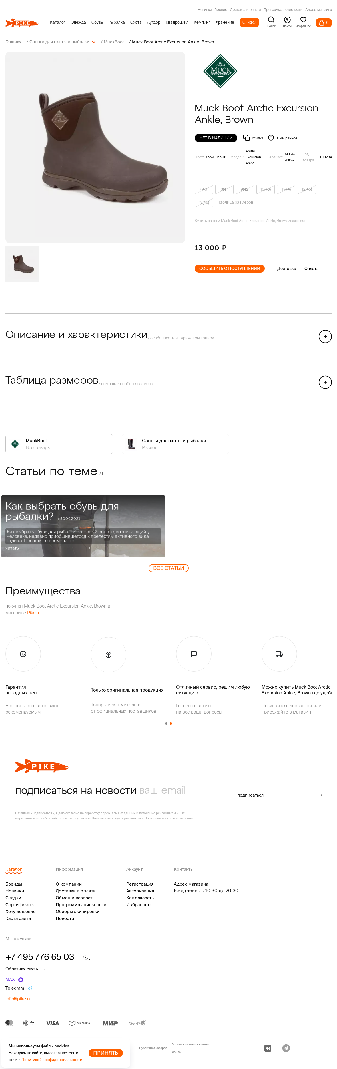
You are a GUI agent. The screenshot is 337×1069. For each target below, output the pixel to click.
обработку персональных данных (110, 812)
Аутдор (153, 22)
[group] (95, 147)
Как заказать (140, 897)
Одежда (78, 22)
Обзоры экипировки (77, 911)
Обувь (97, 22)
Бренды (221, 10)
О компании (69, 883)
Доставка (286, 268)
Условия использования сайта (190, 1047)
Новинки (205, 10)
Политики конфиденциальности (116, 818)
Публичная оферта (153, 1047)
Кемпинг (202, 22)
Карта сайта (18, 918)
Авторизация (140, 890)
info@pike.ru (18, 998)
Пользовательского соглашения (169, 818)
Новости (65, 918)
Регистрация (139, 883)
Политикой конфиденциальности (51, 1060)
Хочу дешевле (20, 911)
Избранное (138, 904)
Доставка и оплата (245, 10)
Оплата (311, 268)
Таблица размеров (235, 202)
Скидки (249, 22)
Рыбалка (116, 22)
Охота (136, 22)
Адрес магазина (318, 10)
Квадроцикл (177, 22)
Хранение (225, 22)
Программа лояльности (283, 10)
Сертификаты (20, 904)
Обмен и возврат (74, 897)
